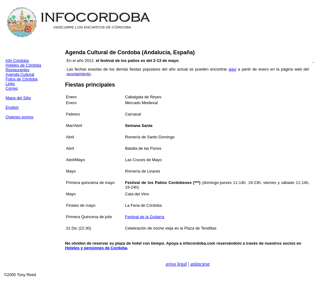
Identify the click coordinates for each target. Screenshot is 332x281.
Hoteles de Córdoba (23, 65)
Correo (12, 88)
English (12, 107)
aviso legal (176, 264)
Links (10, 83)
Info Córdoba (17, 60)
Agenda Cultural (20, 74)
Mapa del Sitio (18, 98)
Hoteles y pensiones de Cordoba (96, 248)
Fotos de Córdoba (22, 79)
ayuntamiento (79, 73)
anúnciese (200, 264)
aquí (232, 69)
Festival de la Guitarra (144, 216)
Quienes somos (19, 117)
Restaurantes (17, 69)
